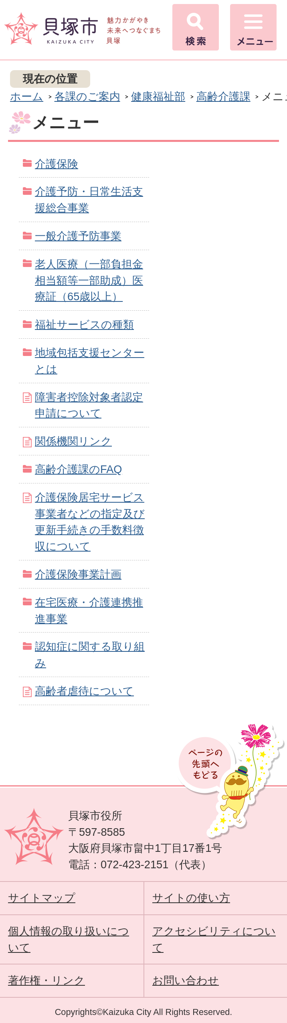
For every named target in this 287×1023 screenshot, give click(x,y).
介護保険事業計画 (78, 574)
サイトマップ (41, 898)
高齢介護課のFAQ (78, 469)
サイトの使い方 (191, 898)
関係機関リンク (73, 441)
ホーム (26, 96)
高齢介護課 (223, 96)
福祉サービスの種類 (84, 324)
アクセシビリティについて (214, 939)
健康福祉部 (158, 96)
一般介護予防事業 (78, 236)
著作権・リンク (46, 980)
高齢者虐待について (84, 691)
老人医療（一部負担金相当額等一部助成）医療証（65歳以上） (89, 280)
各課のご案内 (87, 96)
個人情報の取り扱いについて (68, 939)
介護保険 (56, 164)
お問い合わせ (185, 980)
